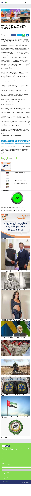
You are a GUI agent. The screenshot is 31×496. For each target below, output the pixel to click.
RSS (5, 479)
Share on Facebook (13, 36)
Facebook (6, 473)
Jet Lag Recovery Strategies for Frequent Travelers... (8, 210)
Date (2, 36)
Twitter (6, 474)
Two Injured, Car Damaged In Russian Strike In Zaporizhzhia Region (15, 396)
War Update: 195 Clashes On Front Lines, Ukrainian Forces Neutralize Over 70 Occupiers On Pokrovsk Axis (14, 377)
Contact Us (3, 459)
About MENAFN (4, 461)
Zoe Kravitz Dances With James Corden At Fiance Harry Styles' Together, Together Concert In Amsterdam (14, 321)
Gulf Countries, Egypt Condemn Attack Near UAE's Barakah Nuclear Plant (15, 418)
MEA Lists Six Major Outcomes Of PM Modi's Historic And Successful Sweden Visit (14, 273)
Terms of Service (4, 456)
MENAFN (3, 40)
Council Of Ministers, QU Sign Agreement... (20, 179)
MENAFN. (6, 482)
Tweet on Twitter (19, 36)
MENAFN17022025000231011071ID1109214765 (11, 137)
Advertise (3, 460)
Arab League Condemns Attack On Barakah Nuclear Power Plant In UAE (15, 438)
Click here (8, 451)
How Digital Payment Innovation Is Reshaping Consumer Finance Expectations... (11, 213)
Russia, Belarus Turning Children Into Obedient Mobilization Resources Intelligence (15, 359)
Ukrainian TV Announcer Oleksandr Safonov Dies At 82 (14, 291)
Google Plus (6, 475)
